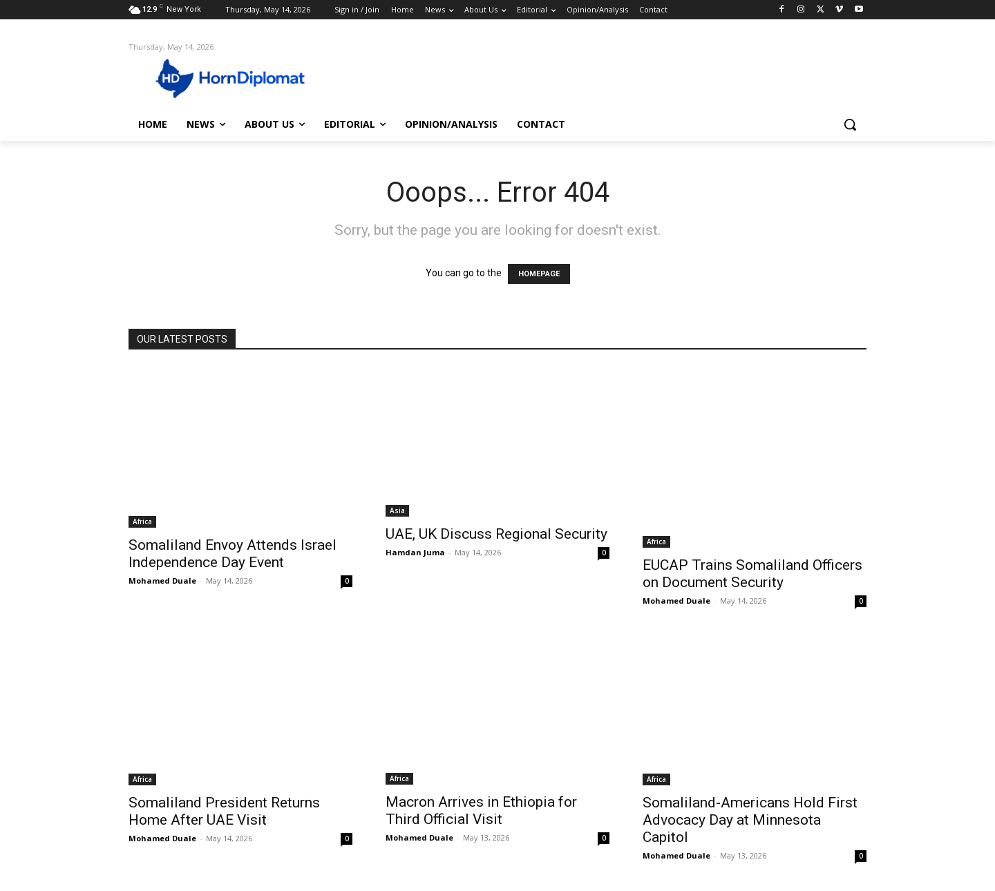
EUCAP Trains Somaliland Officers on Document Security (752, 574)
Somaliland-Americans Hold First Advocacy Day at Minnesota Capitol (750, 819)
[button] (849, 124)
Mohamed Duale (162, 580)
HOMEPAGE (539, 273)
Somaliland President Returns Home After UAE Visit (224, 811)
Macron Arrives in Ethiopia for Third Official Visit (481, 810)
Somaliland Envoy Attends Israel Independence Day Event (233, 554)
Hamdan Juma (415, 552)
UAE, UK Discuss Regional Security (496, 534)
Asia (397, 510)
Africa (142, 521)
